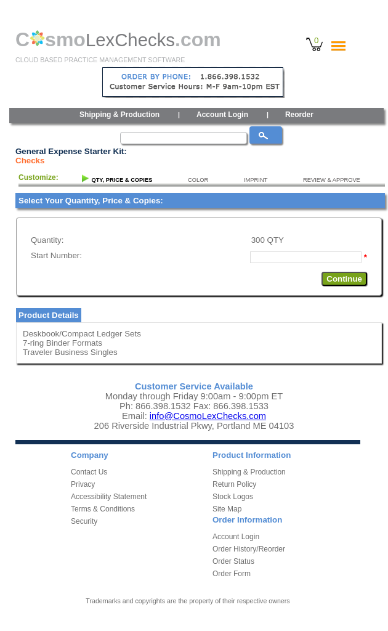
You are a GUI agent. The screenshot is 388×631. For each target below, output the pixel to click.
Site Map (226, 509)
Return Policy (234, 484)
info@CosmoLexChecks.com (208, 416)
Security (84, 521)
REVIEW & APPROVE (331, 180)
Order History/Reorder (248, 549)
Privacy (83, 484)
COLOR (198, 180)
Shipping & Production (119, 114)
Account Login (222, 114)
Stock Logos (232, 496)
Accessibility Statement (109, 496)
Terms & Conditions (103, 509)
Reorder (299, 114)
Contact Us (89, 472)
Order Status (233, 561)
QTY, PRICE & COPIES (121, 180)
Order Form (231, 573)
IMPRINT (255, 180)
